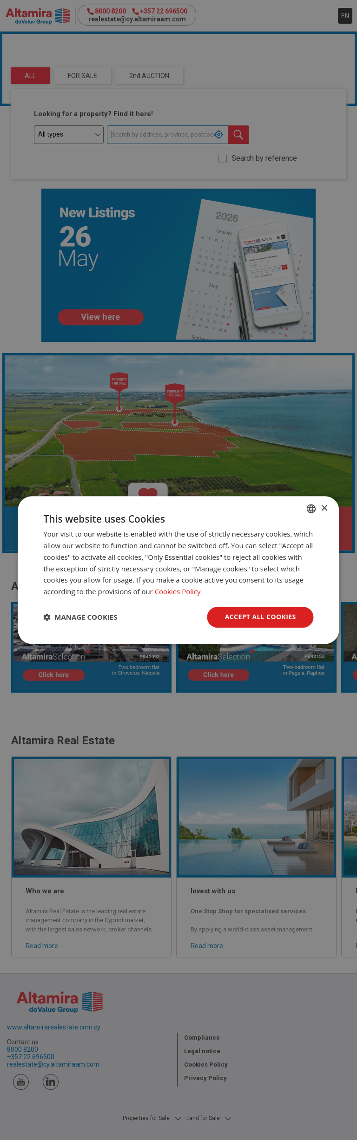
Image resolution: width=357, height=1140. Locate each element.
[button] (80, 617)
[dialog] (178, 570)
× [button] (324, 508)
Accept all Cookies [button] (260, 616)
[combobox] (311, 508)
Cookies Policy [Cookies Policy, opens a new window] (178, 591)
